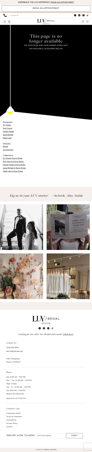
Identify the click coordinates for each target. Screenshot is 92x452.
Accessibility (11, 420)
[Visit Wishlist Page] (87, 22)
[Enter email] (50, 435)
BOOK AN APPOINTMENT (62, 2)
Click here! (68, 334)
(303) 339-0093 (12, 347)
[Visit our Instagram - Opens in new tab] (79, 15)
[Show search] (9, 22)
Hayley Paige (8, 132)
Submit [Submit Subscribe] (74, 436)
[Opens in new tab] (21, 227)
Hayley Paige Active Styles (14, 165)
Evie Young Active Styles (13, 162)
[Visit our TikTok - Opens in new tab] (87, 15)
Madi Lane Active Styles (13, 171)
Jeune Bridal (8, 135)
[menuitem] (5, 15)
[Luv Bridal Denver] (46, 21)
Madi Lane (7, 138)
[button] (14, 15)
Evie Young (7, 128)
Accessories (8, 150)
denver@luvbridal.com (14, 351)
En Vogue (7, 125)
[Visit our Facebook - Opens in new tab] (75, 15)
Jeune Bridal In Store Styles (14, 168)
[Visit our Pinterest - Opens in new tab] (83, 15)
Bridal (5, 147)
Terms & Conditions (14, 417)
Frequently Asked (13, 413)
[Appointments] (46, 9)
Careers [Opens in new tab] (9, 427)
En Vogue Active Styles (12, 158)
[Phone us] (5, 15)
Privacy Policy (12, 423)
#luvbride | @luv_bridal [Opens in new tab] (68, 195)
